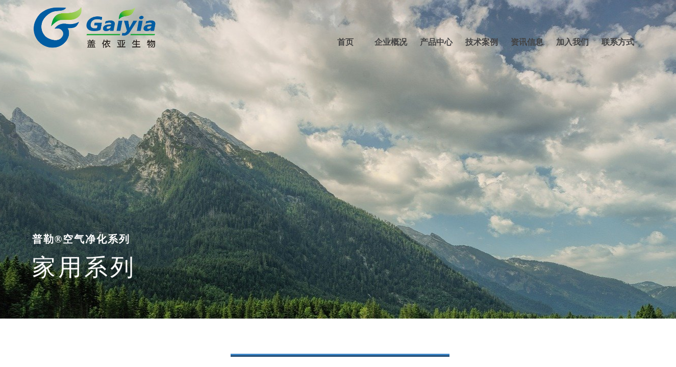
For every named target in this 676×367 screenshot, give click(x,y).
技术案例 (481, 42)
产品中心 (436, 42)
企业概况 (390, 42)
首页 (345, 42)
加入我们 (572, 42)
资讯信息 (527, 42)
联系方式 (618, 42)
